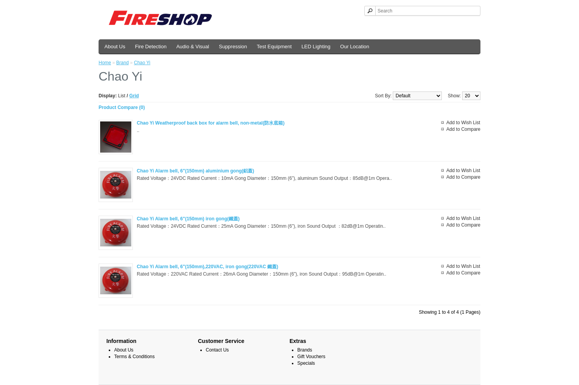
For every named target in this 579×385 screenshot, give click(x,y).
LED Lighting (316, 46)
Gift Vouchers (311, 356)
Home (105, 62)
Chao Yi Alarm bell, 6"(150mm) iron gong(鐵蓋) (188, 219)
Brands (304, 350)
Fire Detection (150, 46)
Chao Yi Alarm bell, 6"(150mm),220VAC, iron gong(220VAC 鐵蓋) (207, 266)
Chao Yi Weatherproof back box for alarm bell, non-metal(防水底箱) (210, 123)
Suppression (233, 46)
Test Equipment (274, 46)
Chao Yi (142, 62)
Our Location (354, 46)
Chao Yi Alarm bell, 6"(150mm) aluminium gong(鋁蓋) (195, 171)
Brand (122, 62)
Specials (306, 363)
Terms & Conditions (134, 356)
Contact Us (217, 350)
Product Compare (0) (122, 107)
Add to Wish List (463, 122)
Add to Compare (463, 129)
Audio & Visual (192, 46)
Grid (134, 95)
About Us (114, 46)
